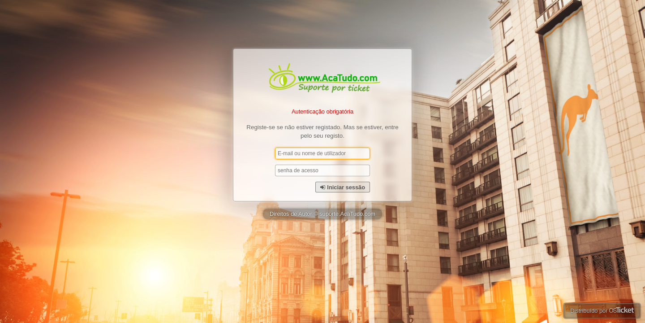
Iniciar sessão (342, 187)
